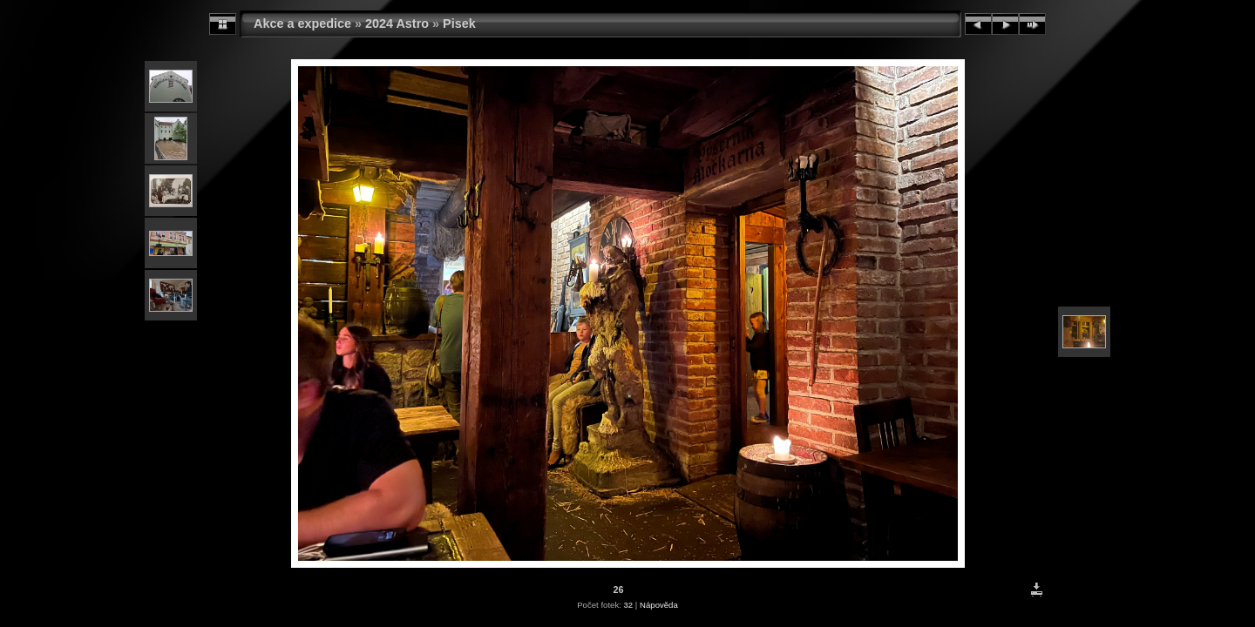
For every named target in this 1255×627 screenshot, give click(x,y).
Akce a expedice (302, 23)
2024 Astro (397, 23)
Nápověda (659, 605)
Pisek (459, 23)
